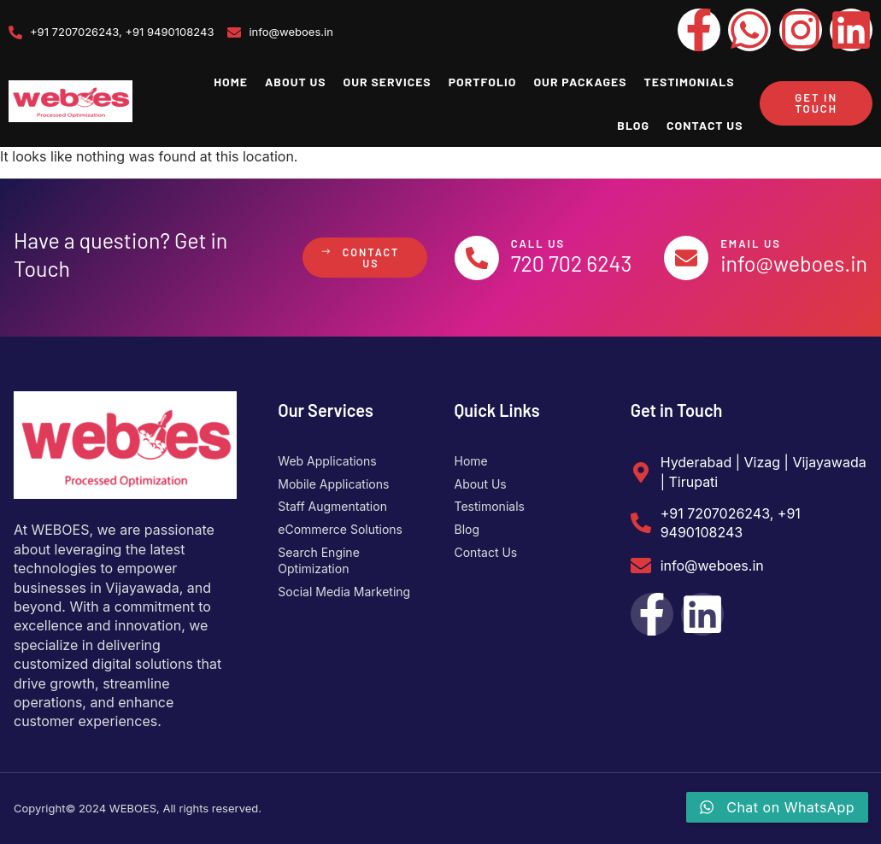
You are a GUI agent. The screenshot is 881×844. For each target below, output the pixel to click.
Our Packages (579, 81)
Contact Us (705, 125)
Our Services (388, 81)
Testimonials (689, 81)
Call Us (541, 243)
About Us (295, 81)
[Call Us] (478, 258)
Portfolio (483, 81)
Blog (633, 125)
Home (231, 81)
